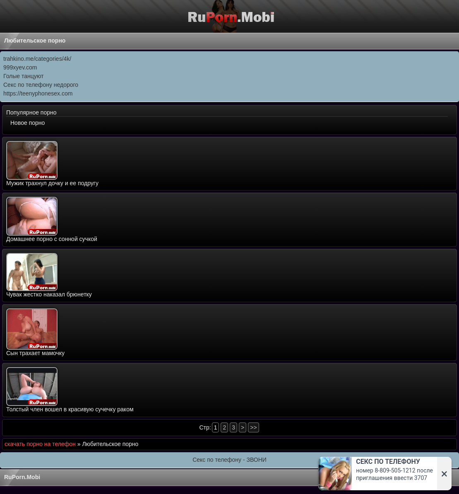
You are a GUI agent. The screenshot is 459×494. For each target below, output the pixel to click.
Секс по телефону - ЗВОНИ (229, 459)
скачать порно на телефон (40, 444)
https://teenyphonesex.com (37, 93)
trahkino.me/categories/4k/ (37, 58)
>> (253, 427)
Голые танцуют (23, 76)
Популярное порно (31, 112)
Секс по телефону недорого (40, 84)
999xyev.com (20, 67)
